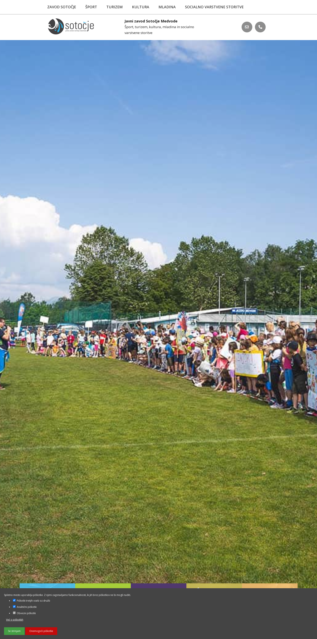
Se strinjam (14, 631)
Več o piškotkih (14, 619)
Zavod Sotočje (61, 6)
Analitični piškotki (25, 607)
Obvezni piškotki (24, 613)
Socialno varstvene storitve (214, 6)
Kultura (140, 6)
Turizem (114, 6)
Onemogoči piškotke (41, 631)
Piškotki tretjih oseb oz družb (31, 600)
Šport (91, 6)
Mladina (167, 6)
